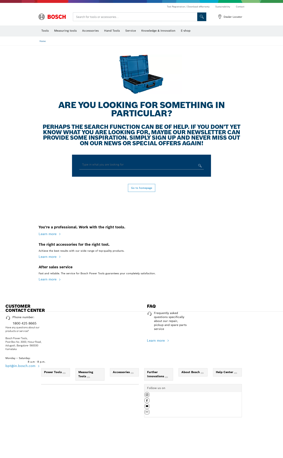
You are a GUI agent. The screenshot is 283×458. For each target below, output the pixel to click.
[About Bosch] (202, 442)
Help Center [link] (225, 441)
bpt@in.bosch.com (20, 435)
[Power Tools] (64, 442)
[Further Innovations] (166, 446)
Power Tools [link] (53, 441)
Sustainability (222, 6)
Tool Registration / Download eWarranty (188, 6)
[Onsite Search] (201, 16)
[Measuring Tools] (88, 446)
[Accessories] (132, 442)
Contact (240, 6)
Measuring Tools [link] (85, 444)
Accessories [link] (122, 441)
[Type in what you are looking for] (199, 166)
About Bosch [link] (191, 441)
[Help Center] (235, 442)
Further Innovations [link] (156, 444)
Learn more (48, 257)
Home (43, 41)
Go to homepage (141, 188)
